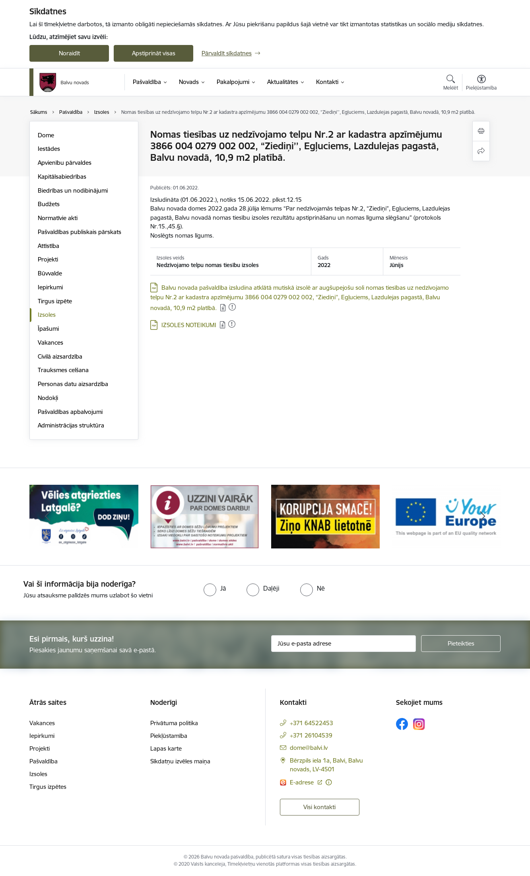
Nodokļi (48, 398)
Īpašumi (48, 328)
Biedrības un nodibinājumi (73, 190)
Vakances (50, 342)
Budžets (49, 204)
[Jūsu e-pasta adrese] (343, 643)
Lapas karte (166, 748)
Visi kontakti (319, 807)
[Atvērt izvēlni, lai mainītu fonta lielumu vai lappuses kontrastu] (481, 83)
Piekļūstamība (168, 735)
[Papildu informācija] (329, 782)
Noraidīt (69, 53)
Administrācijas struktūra (71, 425)
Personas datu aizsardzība (73, 384)
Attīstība (48, 246)
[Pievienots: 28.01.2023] (232, 306)
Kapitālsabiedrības (62, 176)
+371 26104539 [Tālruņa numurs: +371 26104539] (311, 735)
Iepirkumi (50, 287)
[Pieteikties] (461, 643)
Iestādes (49, 148)
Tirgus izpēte (55, 301)
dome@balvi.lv (309, 747)
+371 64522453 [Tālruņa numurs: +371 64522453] (311, 723)
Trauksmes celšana (63, 370)
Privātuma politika (174, 723)
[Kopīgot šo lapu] (481, 151)
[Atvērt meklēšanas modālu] (450, 83)
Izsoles (47, 314)
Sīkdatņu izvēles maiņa (180, 761)
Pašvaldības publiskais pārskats (79, 232)
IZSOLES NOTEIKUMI (188, 325)
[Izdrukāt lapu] (481, 131)
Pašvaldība (43, 761)
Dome (46, 135)
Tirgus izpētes (47, 786)
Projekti (48, 259)
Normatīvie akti (58, 218)
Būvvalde (50, 273)
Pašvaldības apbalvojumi (70, 412)
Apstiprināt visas (153, 53)
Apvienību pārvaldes (64, 162)
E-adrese (302, 782)
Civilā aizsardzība (60, 356)
